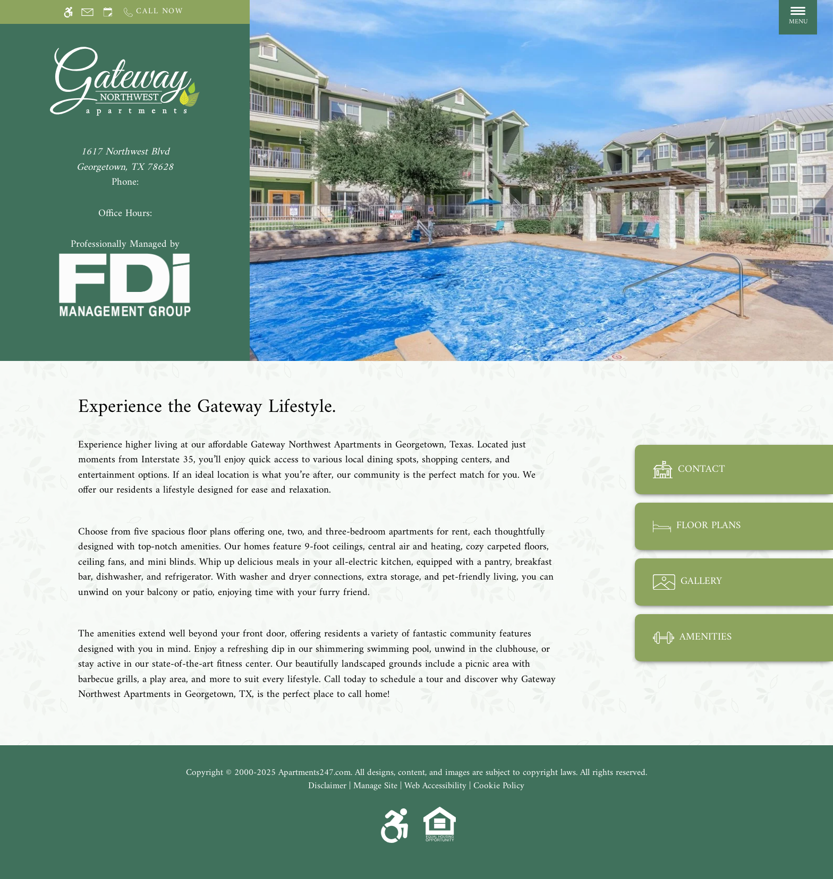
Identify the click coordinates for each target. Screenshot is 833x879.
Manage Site (375, 787)
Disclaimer (327, 787)
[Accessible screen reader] (68, 12)
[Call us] (152, 12)
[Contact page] (87, 12)
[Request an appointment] (107, 12)
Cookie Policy (498, 787)
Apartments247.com (314, 773)
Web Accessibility (435, 787)
